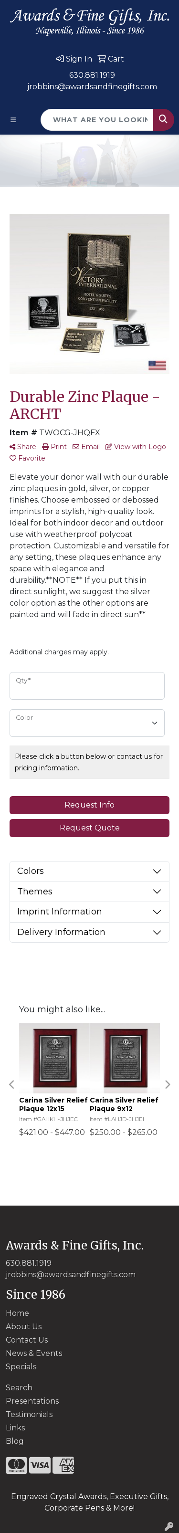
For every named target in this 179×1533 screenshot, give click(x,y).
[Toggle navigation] (13, 120)
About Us (24, 1326)
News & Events (34, 1353)
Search (19, 1387)
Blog (15, 1441)
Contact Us (27, 1339)
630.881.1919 (92, 75)
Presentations (32, 1401)
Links (15, 1427)
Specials (21, 1366)
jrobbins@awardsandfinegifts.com (92, 86)
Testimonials (29, 1414)
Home (17, 1313)
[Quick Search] (97, 120)
